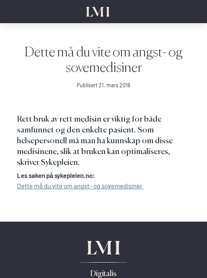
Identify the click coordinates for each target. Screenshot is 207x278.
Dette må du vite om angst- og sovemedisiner (80, 186)
